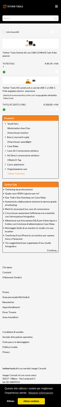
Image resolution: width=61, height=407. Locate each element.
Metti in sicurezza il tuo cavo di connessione (27, 209)
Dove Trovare (9, 312)
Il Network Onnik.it (12, 277)
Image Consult (38, 368)
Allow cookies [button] (31, 401)
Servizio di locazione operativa (17, 337)
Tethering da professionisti (19, 189)
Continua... (52, 250)
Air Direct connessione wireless (23, 155)
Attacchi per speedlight (19, 142)
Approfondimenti (11, 307)
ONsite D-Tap (14, 160)
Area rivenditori (10, 317)
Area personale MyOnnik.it (16, 297)
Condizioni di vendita (12, 332)
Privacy (6, 352)
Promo (5, 292)
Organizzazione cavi (17, 169)
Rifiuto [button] (10, 401)
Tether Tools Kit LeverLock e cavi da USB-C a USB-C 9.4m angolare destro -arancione (29, 89)
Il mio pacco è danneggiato (15, 342)
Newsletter (8, 302)
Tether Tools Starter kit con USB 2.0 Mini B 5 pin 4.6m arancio (29, 54)
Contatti (6, 272)
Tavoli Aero (13, 123)
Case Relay (12, 146)
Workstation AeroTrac (18, 128)
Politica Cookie (10, 347)
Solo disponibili (12, 32)
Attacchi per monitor (17, 133)
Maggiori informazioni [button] (40, 392)
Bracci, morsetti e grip (18, 137)
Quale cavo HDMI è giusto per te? (22, 193)
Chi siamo (7, 267)
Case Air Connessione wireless (23, 150)
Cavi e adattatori (15, 164)
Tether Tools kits (16, 173)
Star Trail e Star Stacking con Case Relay (25, 197)
